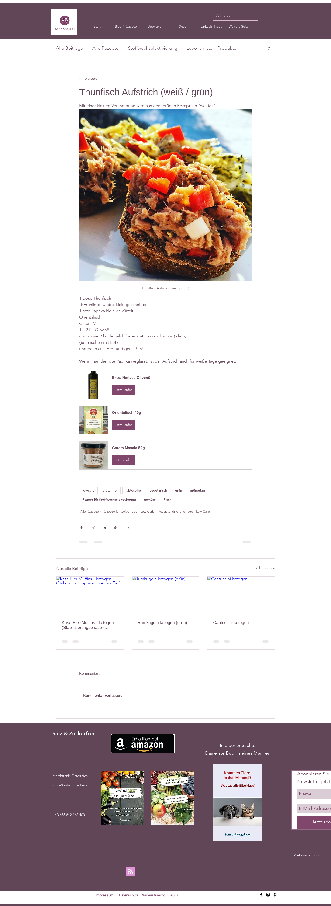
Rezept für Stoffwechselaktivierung (109, 499)
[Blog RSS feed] (130, 871)
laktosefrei (133, 490)
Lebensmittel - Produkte (211, 48)
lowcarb (88, 490)
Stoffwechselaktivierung (152, 48)
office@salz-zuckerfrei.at (70, 785)
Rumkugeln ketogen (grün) (162, 622)
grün (178, 490)
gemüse (150, 499)
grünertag (197, 490)
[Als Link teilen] (116, 527)
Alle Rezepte (105, 48)
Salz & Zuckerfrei (73, 733)
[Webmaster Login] (307, 855)
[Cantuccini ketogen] (241, 595)
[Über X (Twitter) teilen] (93, 527)
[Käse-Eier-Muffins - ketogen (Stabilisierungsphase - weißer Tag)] (90, 595)
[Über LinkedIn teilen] (104, 527)
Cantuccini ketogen (231, 622)
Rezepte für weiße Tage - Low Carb (128, 511)
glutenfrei (110, 490)
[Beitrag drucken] (127, 527)
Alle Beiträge (69, 48)
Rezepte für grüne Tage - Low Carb (184, 511)
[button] (154, 26)
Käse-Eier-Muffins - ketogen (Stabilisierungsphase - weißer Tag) (88, 625)
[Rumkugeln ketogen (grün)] (165, 595)
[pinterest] (275, 894)
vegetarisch (158, 490)
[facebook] (261, 894)
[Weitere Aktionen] (249, 79)
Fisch (167, 499)
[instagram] (268, 894)
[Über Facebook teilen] (81, 527)
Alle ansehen (265, 568)
